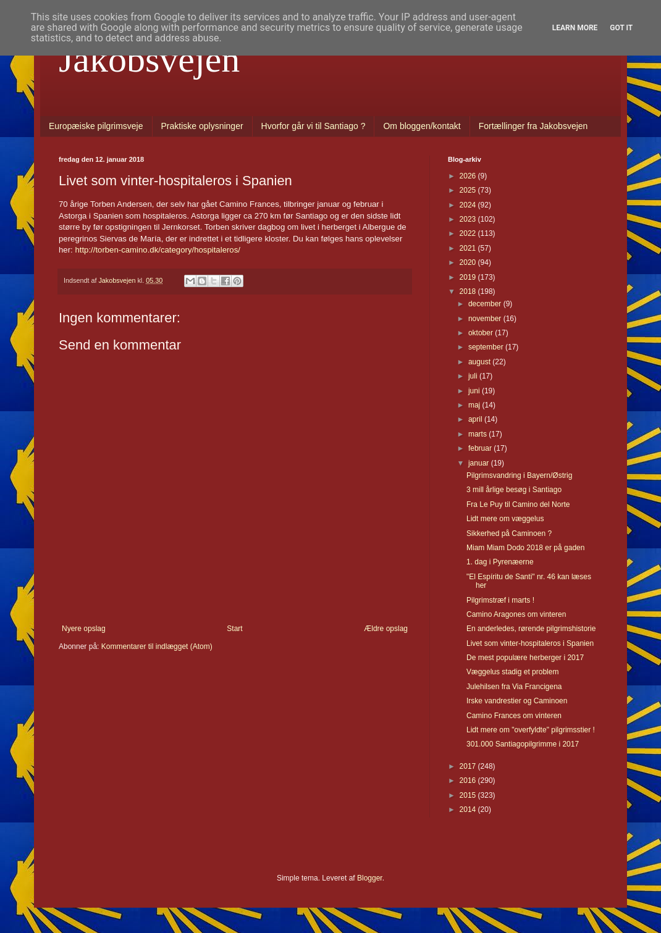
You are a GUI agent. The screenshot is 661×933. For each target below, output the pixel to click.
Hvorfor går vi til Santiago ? (313, 126)
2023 (469, 219)
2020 (469, 262)
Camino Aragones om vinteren (516, 614)
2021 (469, 248)
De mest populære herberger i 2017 (525, 657)
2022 (469, 233)
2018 (469, 291)
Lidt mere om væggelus (505, 518)
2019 (469, 277)
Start (234, 628)
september (486, 347)
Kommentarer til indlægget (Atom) (157, 646)
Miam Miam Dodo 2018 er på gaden (525, 547)
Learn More (575, 27)
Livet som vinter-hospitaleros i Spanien (530, 643)
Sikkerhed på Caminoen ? (509, 533)
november (485, 318)
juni (475, 391)
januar (479, 463)
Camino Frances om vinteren (514, 715)
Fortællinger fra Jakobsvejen (533, 126)
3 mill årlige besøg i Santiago (514, 489)
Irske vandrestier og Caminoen (516, 701)
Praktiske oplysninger (202, 126)
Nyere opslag (84, 628)
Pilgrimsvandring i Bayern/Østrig (519, 475)
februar (481, 448)
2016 (469, 780)
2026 (469, 176)
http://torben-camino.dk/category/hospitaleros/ (157, 249)
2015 (469, 795)
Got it (621, 27)
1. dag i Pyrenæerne (500, 562)
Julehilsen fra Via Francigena (514, 686)
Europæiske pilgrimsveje (96, 126)
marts (478, 434)
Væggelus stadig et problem (512, 671)
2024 (469, 205)
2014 (469, 809)
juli (473, 376)
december (485, 303)
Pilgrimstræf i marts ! (500, 600)
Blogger (369, 878)
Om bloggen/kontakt (421, 126)
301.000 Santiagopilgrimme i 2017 (522, 744)
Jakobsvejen (149, 59)
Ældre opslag (386, 628)
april (476, 419)
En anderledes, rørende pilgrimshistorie (531, 628)
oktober (481, 332)
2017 (469, 766)
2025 (469, 190)
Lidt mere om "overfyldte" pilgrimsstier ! (530, 730)
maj (475, 405)
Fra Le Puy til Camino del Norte (518, 504)
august (480, 362)
